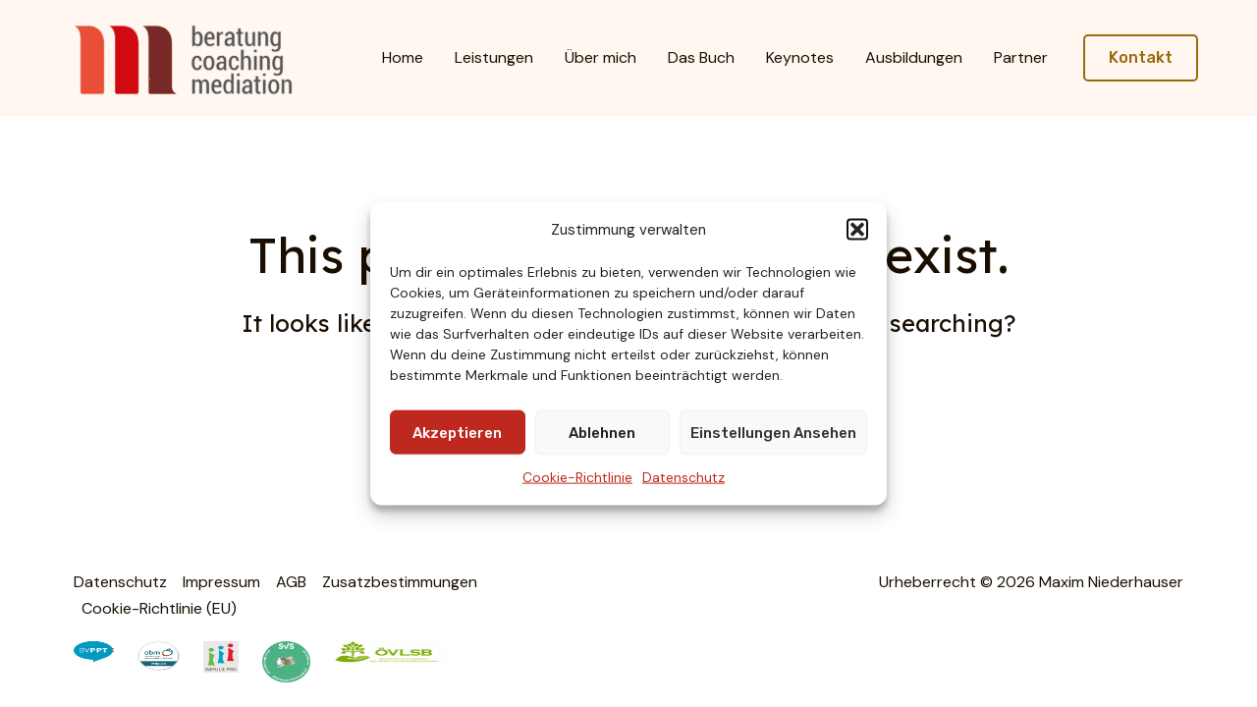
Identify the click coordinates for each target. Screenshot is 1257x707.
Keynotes (800, 57)
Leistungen (494, 57)
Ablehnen (602, 433)
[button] (857, 230)
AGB (291, 581)
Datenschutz (683, 477)
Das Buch (701, 57)
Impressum (221, 581)
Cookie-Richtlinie (577, 477)
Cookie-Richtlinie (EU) (159, 608)
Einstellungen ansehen (773, 433)
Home (402, 57)
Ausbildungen (913, 57)
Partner (1021, 57)
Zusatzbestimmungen (399, 581)
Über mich (600, 57)
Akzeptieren (457, 433)
